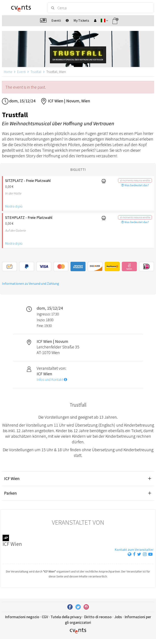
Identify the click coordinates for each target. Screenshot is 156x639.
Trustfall (36, 72)
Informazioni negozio (22, 616)
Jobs (118, 616)
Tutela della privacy (66, 616)
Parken (10, 493)
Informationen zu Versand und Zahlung (30, 283)
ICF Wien (12, 478)
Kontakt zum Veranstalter (134, 549)
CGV (45, 616)
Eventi (21, 72)
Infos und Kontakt (52, 379)
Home (8, 72)
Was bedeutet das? (135, 185)
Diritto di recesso (98, 616)
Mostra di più (13, 206)
